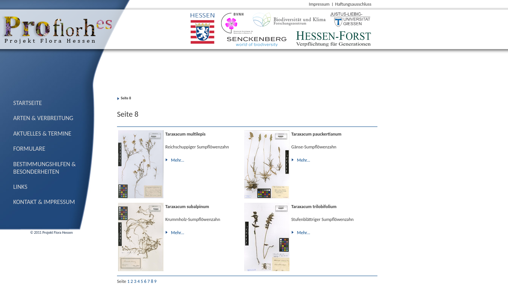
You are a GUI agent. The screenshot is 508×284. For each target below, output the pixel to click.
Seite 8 (126, 98)
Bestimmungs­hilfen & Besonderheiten (44, 167)
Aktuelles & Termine (42, 133)
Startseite (27, 102)
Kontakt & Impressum (44, 201)
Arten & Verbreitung (43, 118)
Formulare (29, 148)
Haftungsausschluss (353, 4)
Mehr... (177, 160)
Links (20, 186)
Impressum (319, 4)
